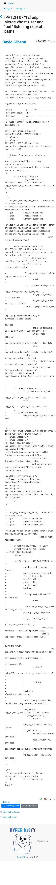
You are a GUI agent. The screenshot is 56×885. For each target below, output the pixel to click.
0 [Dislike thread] (46, 799)
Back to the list (8, 817)
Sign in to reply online (11, 806)
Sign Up (21, 8)
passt (11, 3)
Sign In (8, 8)
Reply (6, 802)
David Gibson (14, 42)
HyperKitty (21, 857)
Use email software (29, 806)
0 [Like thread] (41, 799)
